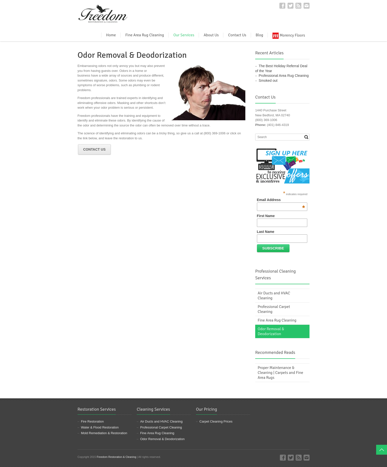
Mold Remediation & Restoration (104, 433)
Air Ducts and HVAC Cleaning (274, 296)
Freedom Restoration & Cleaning (116, 456)
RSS (298, 6)
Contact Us (237, 35)
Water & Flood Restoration (100, 427)
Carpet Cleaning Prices (215, 421)
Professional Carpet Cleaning (274, 309)
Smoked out (268, 80)
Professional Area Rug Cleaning (284, 76)
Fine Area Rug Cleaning (144, 35)
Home (111, 35)
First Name (266, 216)
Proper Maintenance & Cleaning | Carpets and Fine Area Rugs (280, 372)
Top (381, 450)
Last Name (265, 232)
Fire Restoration (92, 421)
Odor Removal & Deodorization (271, 331)
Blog (259, 35)
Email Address (281, 200)
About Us (211, 35)
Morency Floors (288, 35)
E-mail (307, 6)
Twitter (290, 6)
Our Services (183, 35)
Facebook (282, 6)
